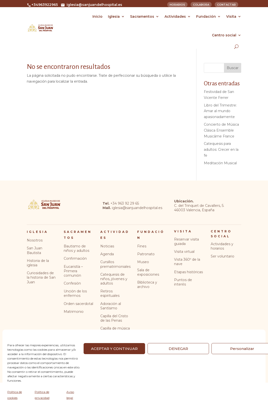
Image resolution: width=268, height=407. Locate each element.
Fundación (206, 16)
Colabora (201, 4)
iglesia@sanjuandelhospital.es (91, 4)
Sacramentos (142, 16)
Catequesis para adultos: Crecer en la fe (221, 149)
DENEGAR (178, 348)
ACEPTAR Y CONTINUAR (114, 348)
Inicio (97, 16)
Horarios (177, 4)
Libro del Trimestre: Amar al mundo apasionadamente (220, 111)
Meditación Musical (220, 163)
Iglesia (114, 16)
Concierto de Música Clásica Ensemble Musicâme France (221, 130)
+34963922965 (42, 4)
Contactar (226, 4)
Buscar (232, 68)
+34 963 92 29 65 (124, 203)
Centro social (224, 35)
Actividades (175, 16)
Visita (231, 16)
